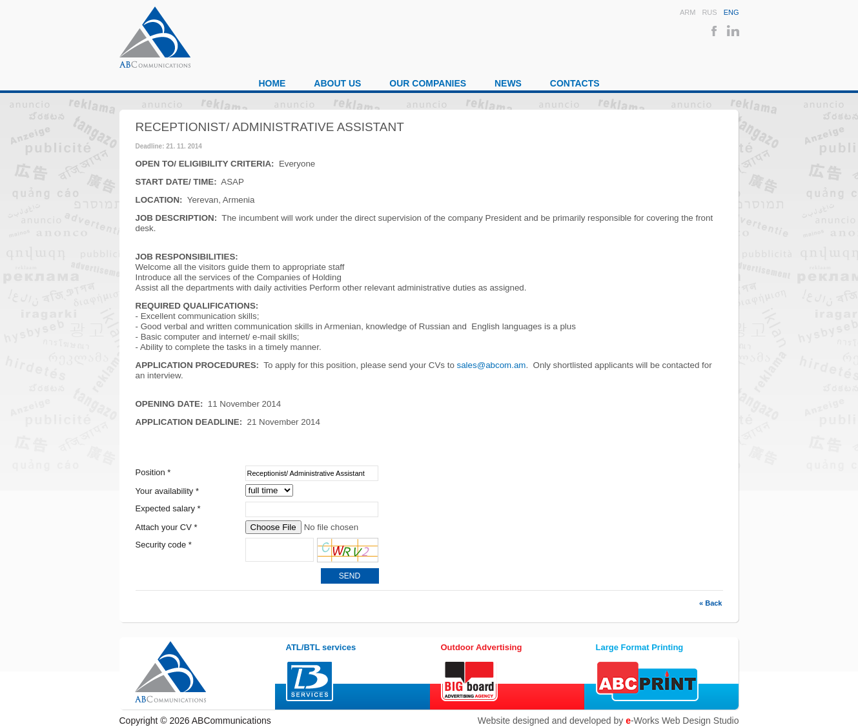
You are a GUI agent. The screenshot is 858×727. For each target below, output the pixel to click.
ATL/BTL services (321, 647)
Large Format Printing (640, 647)
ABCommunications (154, 37)
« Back (710, 603)
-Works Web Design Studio (682, 720)
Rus (709, 12)
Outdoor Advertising (481, 647)
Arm (687, 12)
